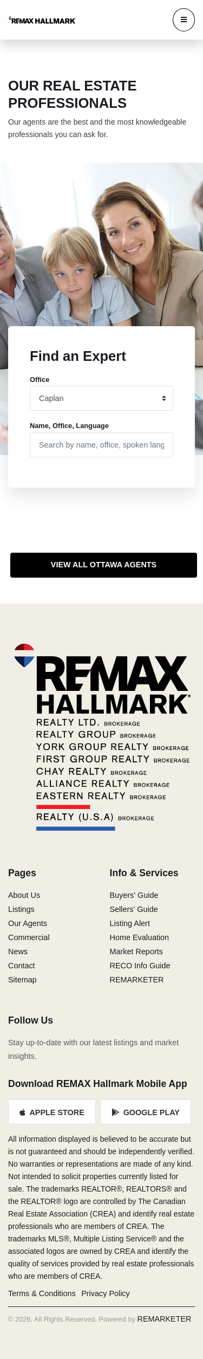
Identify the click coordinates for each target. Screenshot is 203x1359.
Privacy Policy (105, 1293)
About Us (24, 895)
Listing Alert (130, 923)
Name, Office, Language (69, 426)
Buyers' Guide (134, 895)
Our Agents (27, 923)
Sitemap (22, 979)
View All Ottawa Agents (103, 564)
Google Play (146, 1112)
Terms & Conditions (42, 1293)
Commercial (29, 937)
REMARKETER (137, 979)
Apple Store (51, 1112)
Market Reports (136, 951)
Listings (21, 909)
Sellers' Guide (134, 909)
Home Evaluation (139, 937)
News (18, 951)
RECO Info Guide (140, 965)
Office (39, 380)
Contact (21, 965)
